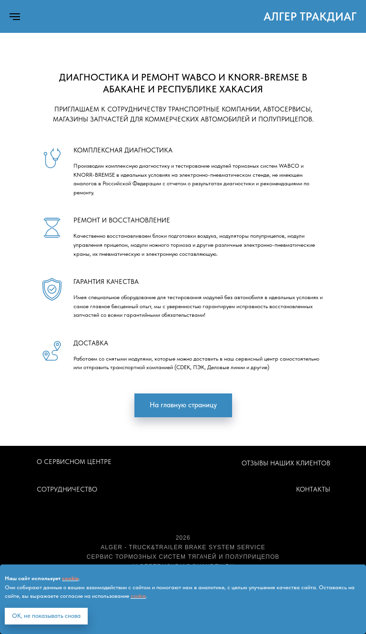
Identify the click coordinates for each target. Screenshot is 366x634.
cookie (70, 578)
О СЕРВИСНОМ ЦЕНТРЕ (74, 461)
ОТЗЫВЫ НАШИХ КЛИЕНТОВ (286, 463)
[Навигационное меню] (15, 16)
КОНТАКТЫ (313, 489)
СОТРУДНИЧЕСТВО (67, 489)
